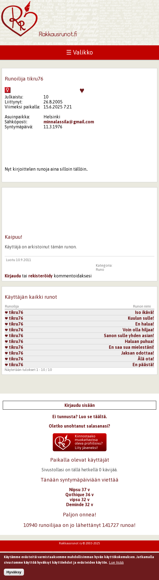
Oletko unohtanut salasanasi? (79, 425)
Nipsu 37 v (79, 489)
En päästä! (143, 364)
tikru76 (14, 312)
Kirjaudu (13, 275)
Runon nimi (142, 306)
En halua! (144, 323)
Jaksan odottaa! (137, 352)
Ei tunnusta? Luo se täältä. (79, 416)
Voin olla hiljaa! (138, 329)
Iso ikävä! (144, 312)
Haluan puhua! (139, 341)
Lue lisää (116, 563)
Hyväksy (13, 573)
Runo (100, 269)
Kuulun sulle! (141, 318)
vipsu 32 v (80, 499)
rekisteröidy (40, 275)
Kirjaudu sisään (79, 405)
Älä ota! (146, 358)
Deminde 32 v (79, 504)
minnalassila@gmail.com (69, 121)
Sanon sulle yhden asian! (129, 335)
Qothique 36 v (79, 494)
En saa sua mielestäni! (131, 347)
